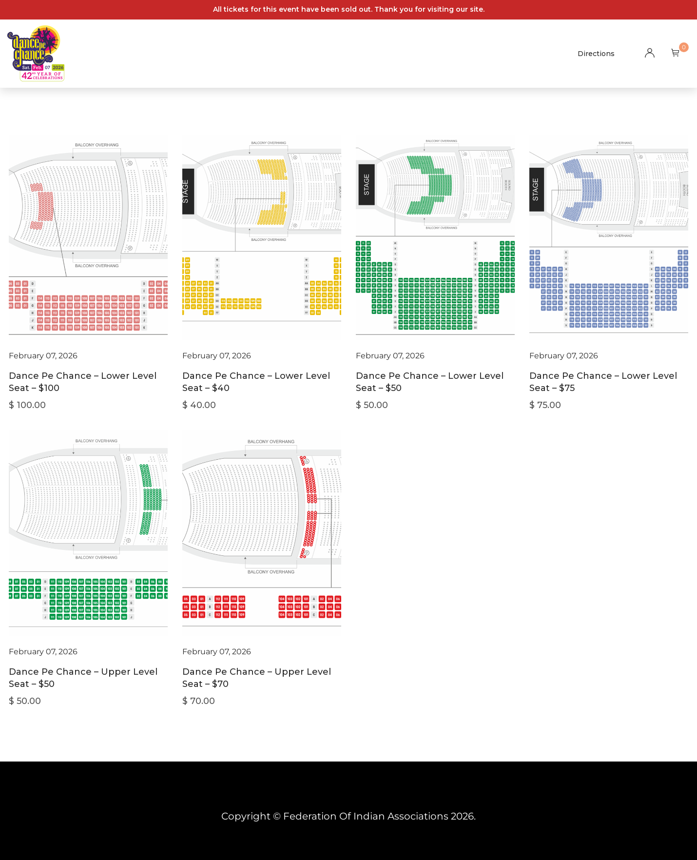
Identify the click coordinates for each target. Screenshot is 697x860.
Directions (596, 53)
